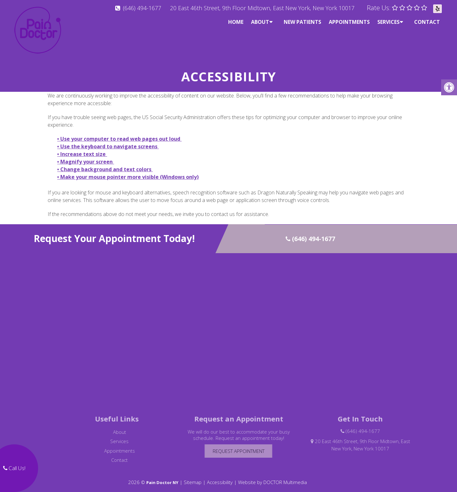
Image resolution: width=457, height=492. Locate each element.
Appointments (349, 21)
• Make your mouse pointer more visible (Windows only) (128, 171)
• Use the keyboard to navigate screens (108, 141)
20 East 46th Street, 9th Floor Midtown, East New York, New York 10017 (262, 8)
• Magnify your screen (85, 156)
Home (235, 21)
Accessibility (220, 477)
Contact (427, 21)
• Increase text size (82, 148)
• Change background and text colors (105, 163)
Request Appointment (245, 445)
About (260, 21)
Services (388, 21)
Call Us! (14, 468)
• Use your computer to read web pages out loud (119, 133)
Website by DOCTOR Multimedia (272, 477)
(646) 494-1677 (142, 8)
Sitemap (193, 477)
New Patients (302, 21)
